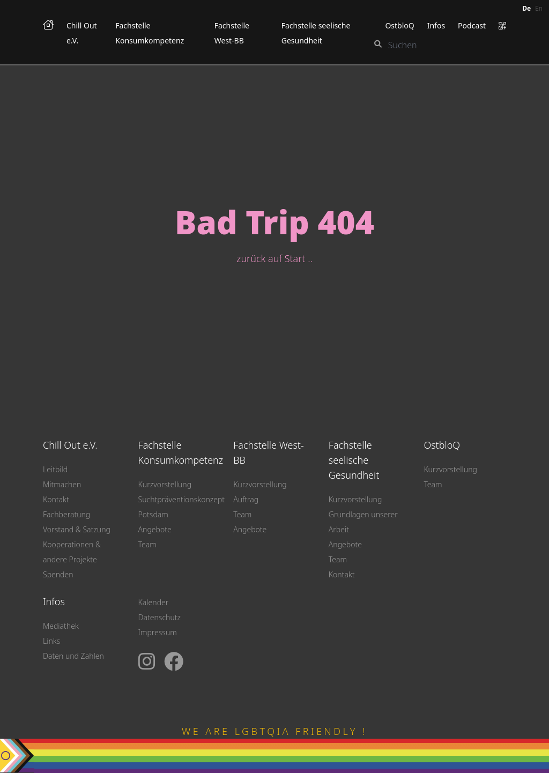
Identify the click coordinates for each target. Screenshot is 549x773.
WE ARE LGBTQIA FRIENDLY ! (274, 731)
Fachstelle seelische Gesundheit (354, 459)
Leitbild (55, 469)
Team (147, 544)
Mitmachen (62, 484)
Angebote (155, 529)
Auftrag (245, 499)
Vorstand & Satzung (76, 529)
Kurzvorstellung (164, 484)
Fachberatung (66, 514)
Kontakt (56, 499)
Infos (436, 25)
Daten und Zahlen (73, 656)
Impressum (157, 632)
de (526, 8)
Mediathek (61, 626)
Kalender (153, 602)
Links (51, 641)
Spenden (58, 574)
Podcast (472, 25)
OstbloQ (399, 25)
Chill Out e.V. (70, 444)
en (539, 8)
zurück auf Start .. (274, 258)
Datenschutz (159, 617)
